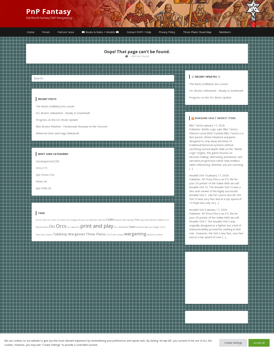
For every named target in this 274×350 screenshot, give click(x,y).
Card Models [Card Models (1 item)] (91, 220)
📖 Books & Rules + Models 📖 (100, 32)
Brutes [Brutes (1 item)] (82, 220)
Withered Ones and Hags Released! (57, 133)
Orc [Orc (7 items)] (52, 226)
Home (30, 32)
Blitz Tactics (196, 125)
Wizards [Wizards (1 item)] (150, 234)
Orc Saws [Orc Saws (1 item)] (71, 227)
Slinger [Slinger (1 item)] (156, 227)
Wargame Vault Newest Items (215, 118)
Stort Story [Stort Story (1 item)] (41, 234)
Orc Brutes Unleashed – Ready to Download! (63, 113)
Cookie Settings (233, 342)
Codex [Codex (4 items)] (110, 219)
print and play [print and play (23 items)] (96, 225)
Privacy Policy (167, 32)
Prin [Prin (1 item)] (78, 227)
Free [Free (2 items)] (136, 219)
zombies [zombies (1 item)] (159, 234)
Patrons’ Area (65, 32)
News (39, 181)
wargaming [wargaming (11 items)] (135, 234)
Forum (46, 32)
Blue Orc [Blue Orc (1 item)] (47, 220)
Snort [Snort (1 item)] (162, 227)
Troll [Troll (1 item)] (108, 234)
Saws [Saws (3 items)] (132, 227)
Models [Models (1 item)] (39, 227)
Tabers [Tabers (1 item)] (49, 234)
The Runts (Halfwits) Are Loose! (55, 106)
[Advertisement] (216, 278)
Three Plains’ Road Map (197, 32)
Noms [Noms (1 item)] (45, 227)
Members (225, 32)
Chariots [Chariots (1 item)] (101, 220)
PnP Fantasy (48, 11)
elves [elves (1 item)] (124, 220)
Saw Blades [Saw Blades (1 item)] (123, 227)
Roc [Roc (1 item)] (116, 227)
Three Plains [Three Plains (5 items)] (96, 234)
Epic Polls (41, 188)
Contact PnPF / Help (139, 32)
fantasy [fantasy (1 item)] (130, 220)
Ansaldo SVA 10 (198, 175)
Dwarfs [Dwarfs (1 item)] (118, 220)
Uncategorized (45, 161)
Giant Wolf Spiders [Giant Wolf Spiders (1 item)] (148, 220)
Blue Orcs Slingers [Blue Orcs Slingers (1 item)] (70, 220)
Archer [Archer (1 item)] (39, 220)
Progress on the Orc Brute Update (57, 120)
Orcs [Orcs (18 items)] (61, 226)
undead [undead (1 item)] (120, 234)
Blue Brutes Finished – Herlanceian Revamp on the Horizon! (71, 126)
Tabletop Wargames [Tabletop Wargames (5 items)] (69, 234)
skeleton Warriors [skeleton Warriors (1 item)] (144, 227)
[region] (137, 341)
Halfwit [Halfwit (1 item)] (161, 220)
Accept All (259, 342)
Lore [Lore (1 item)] (167, 220)
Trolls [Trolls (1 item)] (113, 234)
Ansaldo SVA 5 (197, 209)
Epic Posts (42, 174)
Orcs (39, 168)
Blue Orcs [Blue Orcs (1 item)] (56, 220)
